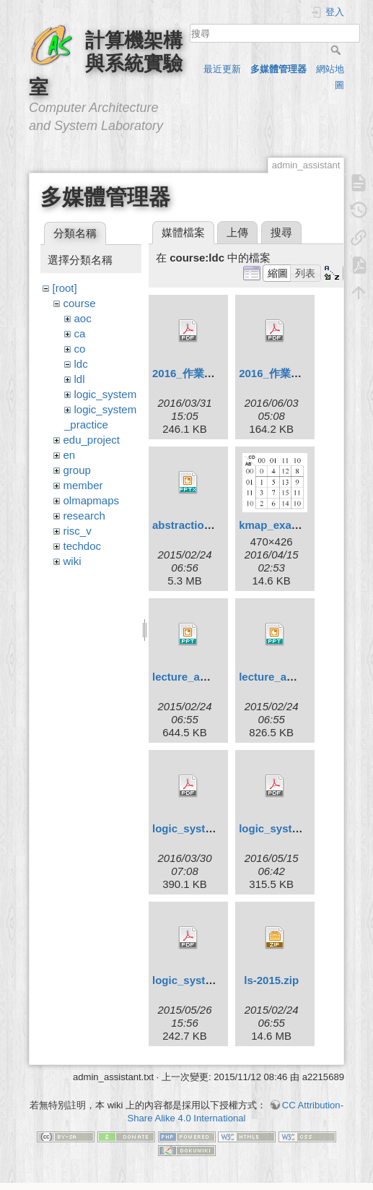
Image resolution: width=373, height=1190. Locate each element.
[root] (65, 288)
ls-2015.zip (271, 980)
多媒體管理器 (278, 69)
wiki (72, 561)
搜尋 (337, 50)
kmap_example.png (289, 525)
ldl (79, 379)
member (83, 485)
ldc (81, 364)
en (69, 455)
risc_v (77, 531)
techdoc (82, 546)
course (79, 303)
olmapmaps (91, 500)
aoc (83, 318)
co (80, 348)
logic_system (105, 394)
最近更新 (222, 69)
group (77, 470)
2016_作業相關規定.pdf (209, 373)
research (84, 515)
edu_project (91, 440)
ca (80, 333)
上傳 (237, 232)
